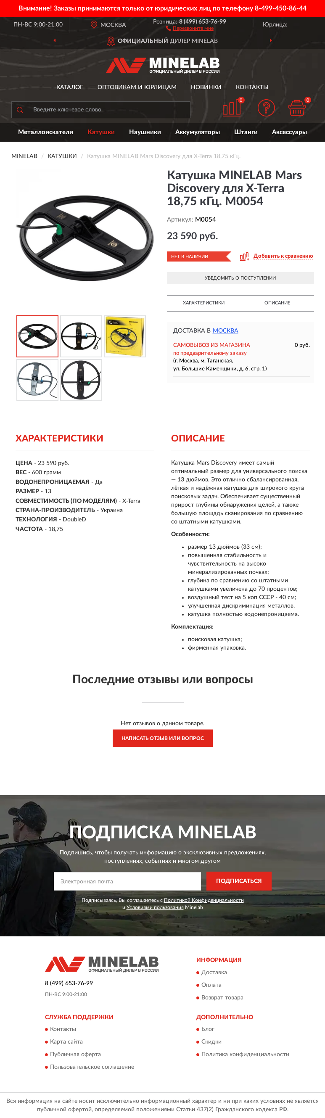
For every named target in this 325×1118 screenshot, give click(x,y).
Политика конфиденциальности (245, 1054)
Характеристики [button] (204, 303)
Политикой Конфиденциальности (204, 900)
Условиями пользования (155, 907)
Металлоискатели (45, 132)
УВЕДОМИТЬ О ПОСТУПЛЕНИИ (240, 278)
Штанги (246, 132)
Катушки (101, 132)
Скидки (211, 1042)
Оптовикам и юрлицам (137, 87)
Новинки (206, 87)
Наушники (145, 132)
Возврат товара (222, 998)
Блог (207, 1029)
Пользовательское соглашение (92, 1067)
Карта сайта (66, 1042)
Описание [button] (277, 303)
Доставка (214, 972)
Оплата (211, 985)
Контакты (252, 87)
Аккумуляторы (197, 132)
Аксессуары (289, 132)
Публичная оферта (75, 1054)
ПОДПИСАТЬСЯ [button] (239, 881)
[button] (190, 27)
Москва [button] (225, 331)
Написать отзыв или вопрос (163, 738)
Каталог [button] (69, 87)
